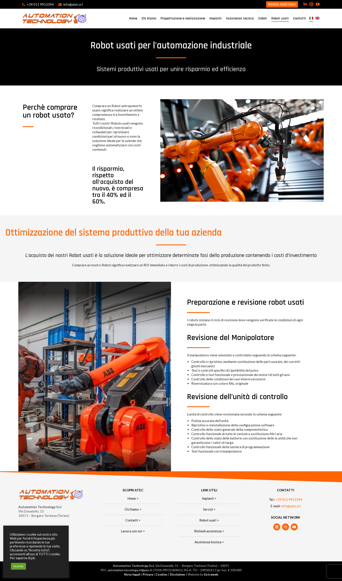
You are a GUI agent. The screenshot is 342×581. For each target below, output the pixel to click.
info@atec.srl (70, 4)
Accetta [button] (18, 566)
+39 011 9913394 (38, 4)
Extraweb (211, 574)
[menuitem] (311, 18)
